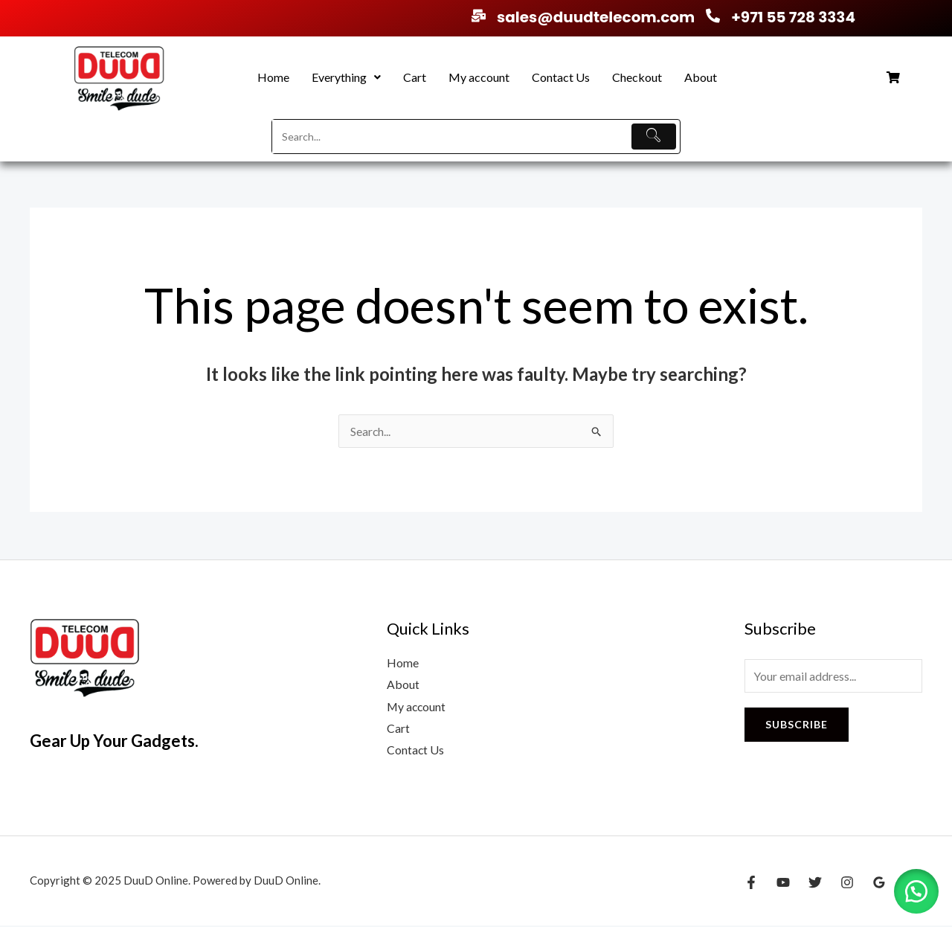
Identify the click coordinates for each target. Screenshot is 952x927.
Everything (346, 77)
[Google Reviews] (879, 884)
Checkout (637, 77)
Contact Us (561, 77)
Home (273, 77)
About (700, 77)
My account (478, 77)
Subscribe (796, 724)
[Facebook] (751, 884)
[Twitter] (815, 884)
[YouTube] (783, 884)
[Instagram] (847, 884)
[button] (346, 77)
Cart (414, 77)
